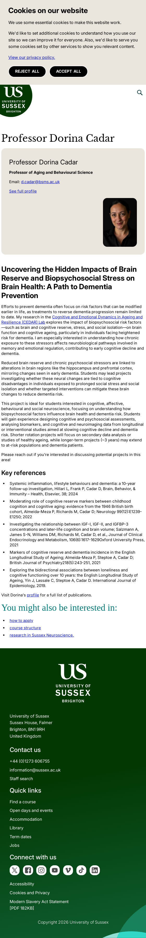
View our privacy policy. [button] (31, 57)
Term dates (20, 836)
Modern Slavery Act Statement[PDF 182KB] (39, 905)
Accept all (68, 71)
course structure (25, 627)
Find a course (23, 801)
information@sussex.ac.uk (35, 770)
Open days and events (31, 810)
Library (16, 827)
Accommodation (26, 819)
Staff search (21, 778)
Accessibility (22, 883)
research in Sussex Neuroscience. (42, 635)
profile (33, 595)
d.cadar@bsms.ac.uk (40, 181)
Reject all (27, 71)
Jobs (14, 845)
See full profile (23, 191)
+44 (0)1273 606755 (30, 761)
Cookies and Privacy (30, 892)
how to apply (21, 620)
